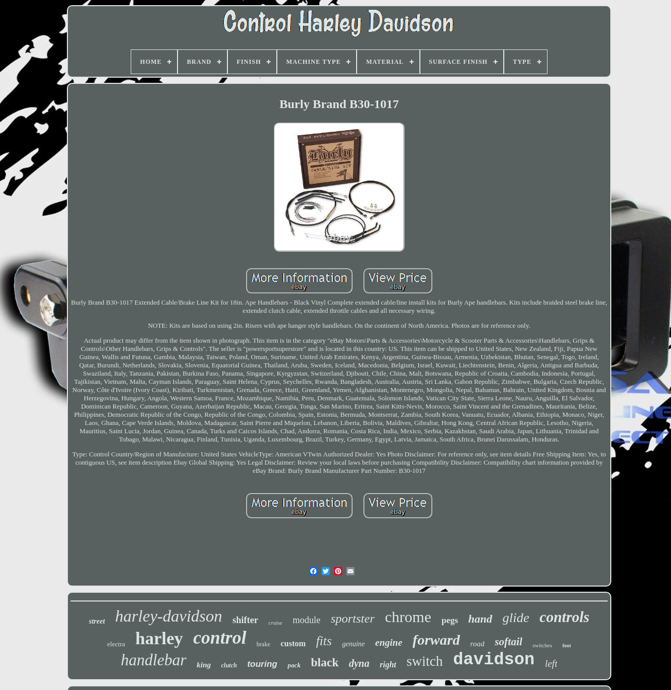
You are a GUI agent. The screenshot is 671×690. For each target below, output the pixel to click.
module (307, 620)
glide (516, 617)
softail (508, 641)
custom (293, 643)
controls (565, 617)
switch (425, 661)
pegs (450, 620)
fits (324, 641)
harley (159, 638)
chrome (408, 616)
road (477, 644)
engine (388, 642)
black (325, 662)
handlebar (153, 660)
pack (294, 665)
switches (542, 645)
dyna (359, 663)
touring (262, 664)
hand (480, 618)
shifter (245, 620)
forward (436, 640)
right (388, 664)
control (219, 638)
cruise (275, 623)
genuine (353, 644)
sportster (353, 618)
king (204, 665)
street (97, 621)
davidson (493, 659)
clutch (229, 665)
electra (116, 644)
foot (566, 645)
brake (264, 644)
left (551, 663)
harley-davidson (168, 616)
